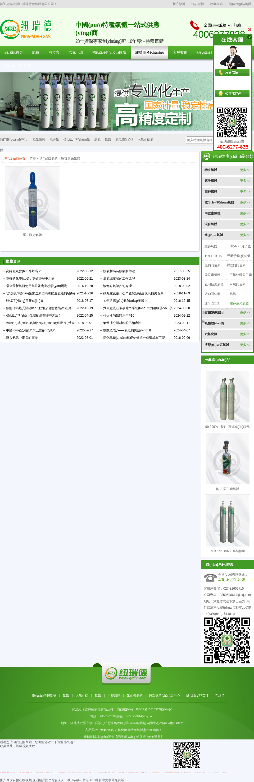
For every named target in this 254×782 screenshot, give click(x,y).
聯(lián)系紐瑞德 (17, 66)
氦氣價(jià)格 (124, 139)
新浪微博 (179, 4)
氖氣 (108, 139)
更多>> (245, 170)
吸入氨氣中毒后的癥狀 (22, 338)
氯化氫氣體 (135, 695)
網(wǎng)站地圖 (240, 4)
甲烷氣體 (114, 695)
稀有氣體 (211, 170)
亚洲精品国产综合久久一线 (52, 780)
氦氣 (66, 695)
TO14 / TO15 (213, 256)
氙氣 (35, 52)
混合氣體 (211, 224)
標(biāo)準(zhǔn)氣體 (109, 52)
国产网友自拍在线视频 (16, 780)
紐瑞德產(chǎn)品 (149, 52)
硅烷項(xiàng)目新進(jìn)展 (24, 301)
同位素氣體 (212, 213)
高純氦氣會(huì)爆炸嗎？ (23, 271)
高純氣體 (211, 191)
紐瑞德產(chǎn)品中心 (164, 695)
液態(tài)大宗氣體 (217, 345)
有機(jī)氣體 (213, 312)
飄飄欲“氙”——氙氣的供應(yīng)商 (127, 330)
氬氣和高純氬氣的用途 (119, 271)
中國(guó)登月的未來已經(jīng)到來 (31, 330)
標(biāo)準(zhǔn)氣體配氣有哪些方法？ (33, 315)
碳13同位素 (212, 294)
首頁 (33, 158)
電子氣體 (211, 181)
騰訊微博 (197, 4)
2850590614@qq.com (235, 595)
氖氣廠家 (39, 139)
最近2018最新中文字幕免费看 (103, 780)
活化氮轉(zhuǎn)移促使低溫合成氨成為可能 (134, 338)
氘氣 (233, 294)
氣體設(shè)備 (214, 323)
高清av (76, 780)
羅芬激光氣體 (70, 158)
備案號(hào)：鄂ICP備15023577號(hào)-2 (145, 709)
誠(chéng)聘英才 (197, 695)
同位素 (54, 52)
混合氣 (54, 139)
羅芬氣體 (211, 246)
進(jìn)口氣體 (48, 158)
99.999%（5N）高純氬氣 (227, 551)
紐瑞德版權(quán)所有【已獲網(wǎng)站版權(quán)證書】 (124, 737)
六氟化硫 (76, 52)
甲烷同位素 (238, 284)
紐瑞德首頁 (13, 52)
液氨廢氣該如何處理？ (119, 286)
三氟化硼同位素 (241, 275)
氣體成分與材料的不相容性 (122, 323)
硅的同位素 (238, 265)
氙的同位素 (212, 265)
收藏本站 (216, 4)
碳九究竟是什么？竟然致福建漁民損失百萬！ (135, 293)
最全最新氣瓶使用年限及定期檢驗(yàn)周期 (36, 286)
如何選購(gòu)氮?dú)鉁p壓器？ (125, 301)
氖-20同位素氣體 (227, 489)
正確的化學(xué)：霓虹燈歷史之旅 (30, 278)
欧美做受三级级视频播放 (17, 746)
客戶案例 (180, 52)
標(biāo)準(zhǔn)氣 (76, 139)
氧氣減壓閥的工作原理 (119, 278)
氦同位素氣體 (214, 284)
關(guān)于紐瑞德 (211, 52)
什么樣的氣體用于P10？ (118, 315)
